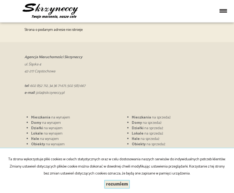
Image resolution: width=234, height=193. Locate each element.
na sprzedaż (151, 117)
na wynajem (50, 117)
